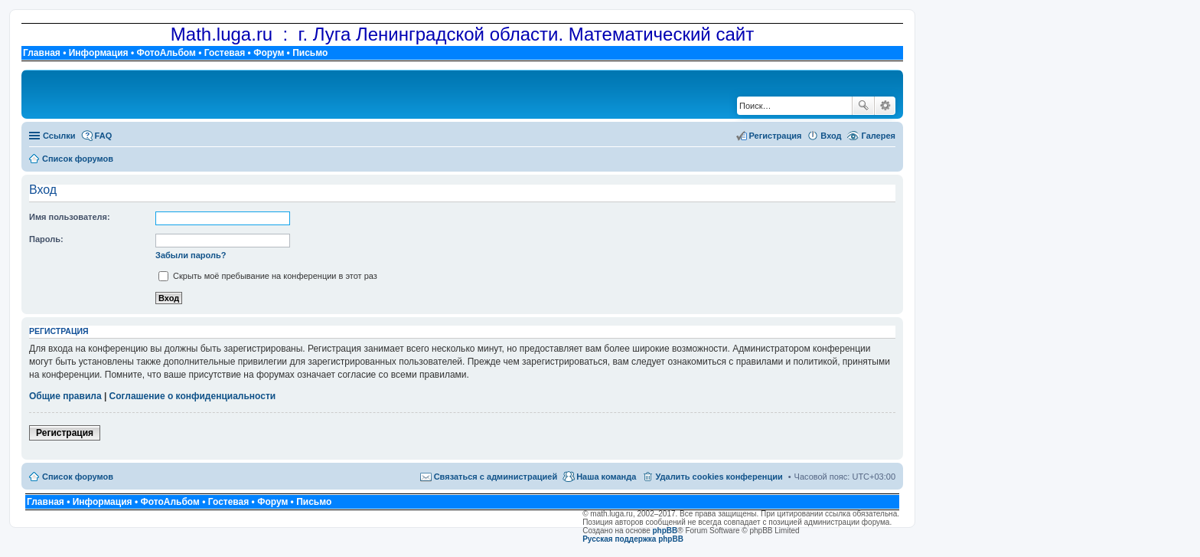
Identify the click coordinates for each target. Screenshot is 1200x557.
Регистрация (64, 433)
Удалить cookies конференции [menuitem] (718, 476)
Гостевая (225, 53)
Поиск (863, 106)
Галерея (878, 135)
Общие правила (65, 396)
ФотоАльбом (165, 53)
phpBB (665, 530)
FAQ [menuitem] (103, 135)
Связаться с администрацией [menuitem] (496, 476)
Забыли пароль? (190, 255)
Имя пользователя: (69, 216)
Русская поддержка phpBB (632, 539)
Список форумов (77, 476)
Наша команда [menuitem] (606, 476)
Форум (268, 53)
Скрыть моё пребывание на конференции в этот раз (267, 275)
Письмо (310, 53)
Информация (99, 53)
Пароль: (46, 239)
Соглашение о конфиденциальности (192, 396)
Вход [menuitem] (830, 135)
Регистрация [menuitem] (775, 135)
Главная (41, 53)
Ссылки (59, 135)
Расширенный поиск (885, 106)
